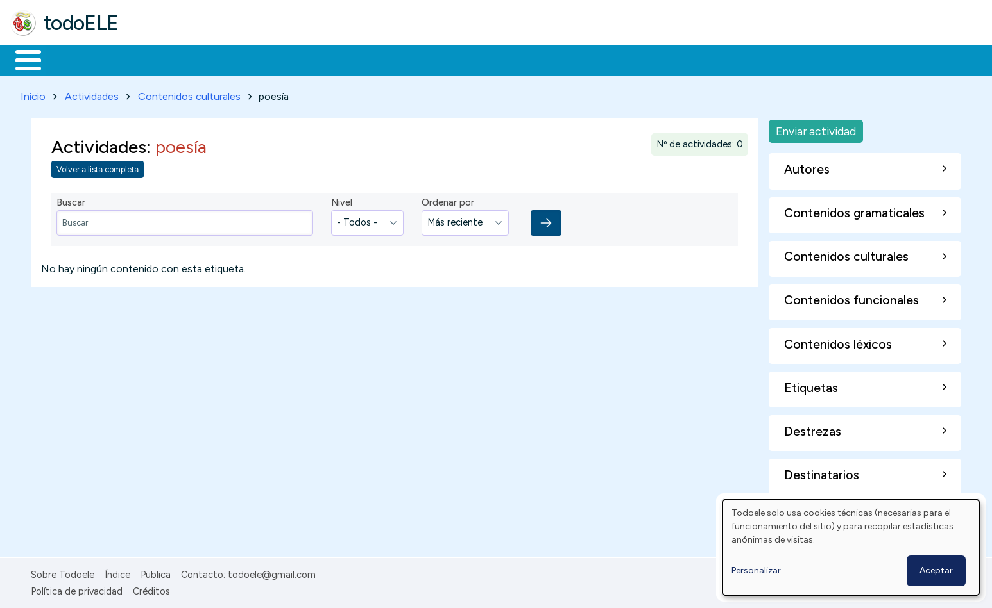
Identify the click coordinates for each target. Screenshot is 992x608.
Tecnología (383, 59)
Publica (156, 572)
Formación (154, 59)
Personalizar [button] (756, 570)
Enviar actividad (816, 128)
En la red (303, 59)
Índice (117, 572)
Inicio (21, 59)
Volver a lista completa (97, 167)
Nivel (341, 200)
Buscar (527, 59)
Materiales (72, 59)
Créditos (151, 589)
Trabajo (231, 59)
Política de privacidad (77, 589)
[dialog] (851, 547)
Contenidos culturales (189, 94)
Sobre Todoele (62, 572)
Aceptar (936, 570)
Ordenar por (448, 200)
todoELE (81, 23)
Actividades (92, 94)
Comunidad (469, 59)
